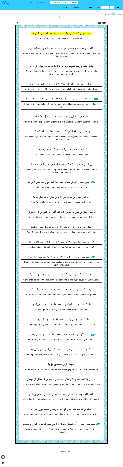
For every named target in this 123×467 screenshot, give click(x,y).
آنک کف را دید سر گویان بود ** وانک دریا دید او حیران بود (61, 304)
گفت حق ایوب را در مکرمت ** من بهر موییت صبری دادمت (61, 227)
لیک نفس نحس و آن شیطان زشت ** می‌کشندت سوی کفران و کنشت (59, 424)
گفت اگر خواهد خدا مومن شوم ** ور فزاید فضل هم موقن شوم (61, 394)
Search (74, 2)
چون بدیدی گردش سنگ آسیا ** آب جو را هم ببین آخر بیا (59, 182)
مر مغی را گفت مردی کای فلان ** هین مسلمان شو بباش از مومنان (61, 379)
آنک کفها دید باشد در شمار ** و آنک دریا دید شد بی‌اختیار (59, 334)
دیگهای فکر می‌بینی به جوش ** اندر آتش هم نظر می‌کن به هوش (61, 212)
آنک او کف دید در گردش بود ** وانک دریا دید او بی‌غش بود (61, 349)
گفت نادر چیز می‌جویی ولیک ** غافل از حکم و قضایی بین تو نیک (59, 99)
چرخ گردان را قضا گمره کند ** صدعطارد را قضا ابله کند (61, 131)
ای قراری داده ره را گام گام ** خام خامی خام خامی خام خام (61, 164)
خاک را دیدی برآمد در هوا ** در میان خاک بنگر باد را (61, 197)
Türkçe (113, 14)
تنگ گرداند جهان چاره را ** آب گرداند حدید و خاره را (61, 149)
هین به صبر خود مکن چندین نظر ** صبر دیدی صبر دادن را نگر (61, 242)
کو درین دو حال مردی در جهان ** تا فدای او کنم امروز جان (61, 84)
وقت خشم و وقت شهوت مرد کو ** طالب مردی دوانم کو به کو (61, 66)
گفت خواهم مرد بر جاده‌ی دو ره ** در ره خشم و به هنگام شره (61, 48)
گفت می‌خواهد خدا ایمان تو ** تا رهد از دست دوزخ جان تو (61, 409)
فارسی (119, 14)
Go (112, 7)
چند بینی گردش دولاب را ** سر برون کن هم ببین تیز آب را (59, 257)
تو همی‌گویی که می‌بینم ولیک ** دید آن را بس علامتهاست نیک (61, 274)
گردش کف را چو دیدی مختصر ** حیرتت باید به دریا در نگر (61, 289)
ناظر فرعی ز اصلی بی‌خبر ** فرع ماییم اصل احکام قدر (61, 116)
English (107, 14)
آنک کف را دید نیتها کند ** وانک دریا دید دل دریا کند (61, 319)
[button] (20, 2)
